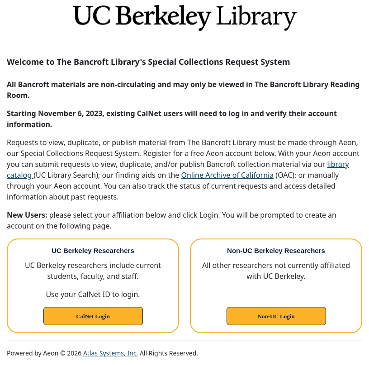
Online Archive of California (227, 175)
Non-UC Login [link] (276, 316)
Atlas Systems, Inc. (110, 353)
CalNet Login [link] (93, 316)
